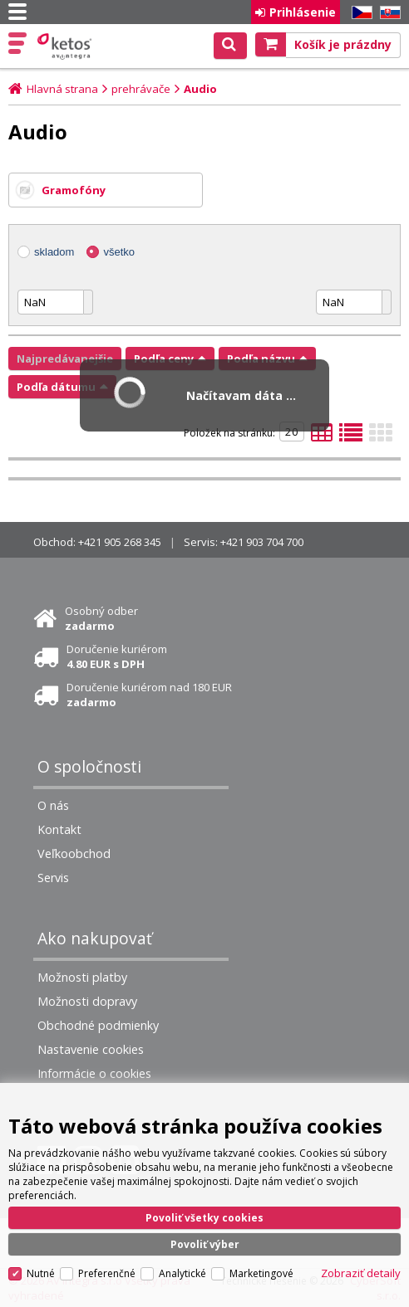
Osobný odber (101, 618)
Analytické (182, 1273)
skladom (54, 252)
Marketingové (261, 1273)
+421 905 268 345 (119, 541)
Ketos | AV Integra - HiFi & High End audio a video (66, 46)
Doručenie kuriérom (117, 656)
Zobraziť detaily (361, 1273)
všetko (119, 252)
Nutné (41, 1273)
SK (387, 13)
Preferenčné (107, 1273)
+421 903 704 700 (261, 541)
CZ (359, 13)
